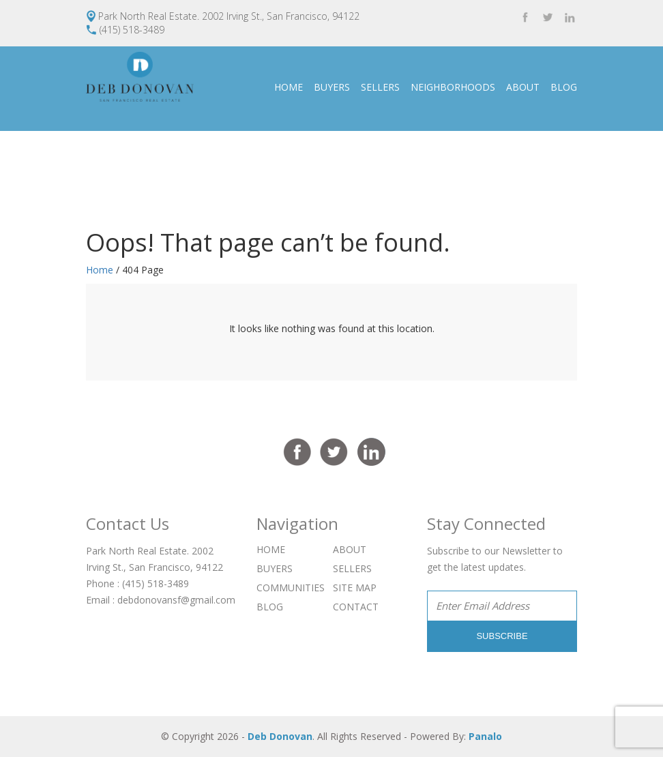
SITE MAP (355, 587)
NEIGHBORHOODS (453, 86)
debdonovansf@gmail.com (176, 599)
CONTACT (554, 171)
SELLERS (380, 86)
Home (99, 269)
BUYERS (332, 86)
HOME (288, 86)
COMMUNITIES (290, 587)
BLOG (563, 86)
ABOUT (523, 86)
